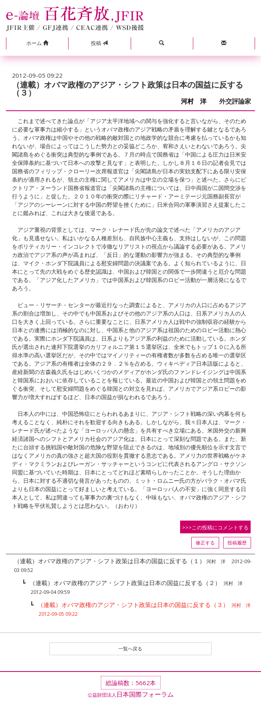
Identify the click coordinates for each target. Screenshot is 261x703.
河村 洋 (197, 101)
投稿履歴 (237, 542)
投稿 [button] (99, 43)
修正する (205, 542)
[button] (37, 43)
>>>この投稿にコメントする (215, 527)
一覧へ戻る (130, 648)
